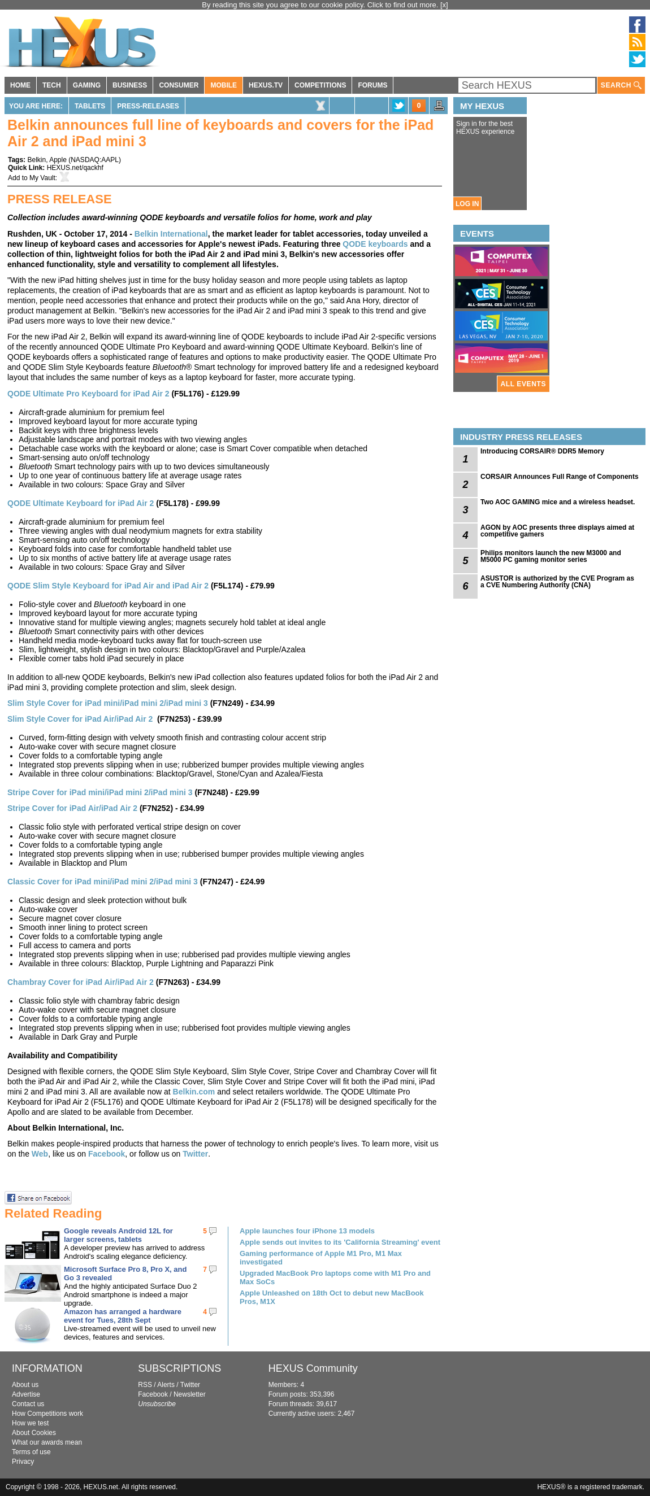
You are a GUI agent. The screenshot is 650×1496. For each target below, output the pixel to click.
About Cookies (34, 1433)
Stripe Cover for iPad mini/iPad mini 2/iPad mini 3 (100, 792)
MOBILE (223, 85)
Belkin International (171, 233)
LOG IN (467, 204)
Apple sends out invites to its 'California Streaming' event (340, 1242)
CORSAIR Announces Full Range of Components (559, 476)
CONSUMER (178, 85)
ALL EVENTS (523, 384)
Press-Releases (148, 106)
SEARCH (621, 85)
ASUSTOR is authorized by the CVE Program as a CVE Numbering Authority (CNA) (557, 581)
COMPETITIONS (320, 85)
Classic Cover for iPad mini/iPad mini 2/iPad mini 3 (102, 881)
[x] (444, 5)
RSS (145, 1385)
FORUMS (372, 85)
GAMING (87, 85)
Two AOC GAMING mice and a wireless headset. (557, 502)
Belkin (36, 160)
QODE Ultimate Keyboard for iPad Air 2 (80, 503)
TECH (51, 85)
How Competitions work (47, 1414)
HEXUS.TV (266, 85)
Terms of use (31, 1452)
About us (25, 1385)
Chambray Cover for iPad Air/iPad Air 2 (80, 982)
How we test (30, 1423)
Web (40, 1153)
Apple (58, 160)
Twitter (195, 1153)
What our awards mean (47, 1442)
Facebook (106, 1153)
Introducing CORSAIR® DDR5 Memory (542, 451)
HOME (20, 85)
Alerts (166, 1385)
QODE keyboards (375, 243)
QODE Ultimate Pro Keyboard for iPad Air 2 (88, 393)
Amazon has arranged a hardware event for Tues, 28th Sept (122, 1315)
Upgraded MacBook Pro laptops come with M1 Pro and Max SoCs (335, 1277)
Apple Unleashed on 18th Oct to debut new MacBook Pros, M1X (332, 1297)
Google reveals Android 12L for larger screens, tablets (118, 1235)
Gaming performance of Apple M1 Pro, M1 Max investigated (321, 1257)
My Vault (42, 178)
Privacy (23, 1462)
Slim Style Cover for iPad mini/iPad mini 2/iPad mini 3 (107, 703)
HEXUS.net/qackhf (75, 168)
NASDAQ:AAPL (95, 160)
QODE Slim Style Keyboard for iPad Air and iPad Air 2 (108, 585)
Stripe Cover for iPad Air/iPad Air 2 (72, 808)
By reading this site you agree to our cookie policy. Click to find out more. (321, 5)
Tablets (90, 106)
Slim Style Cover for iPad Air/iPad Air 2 (80, 718)
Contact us (28, 1404)
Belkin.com (194, 1091)
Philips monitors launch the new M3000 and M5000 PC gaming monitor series (550, 556)
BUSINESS (129, 85)
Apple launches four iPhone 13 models (307, 1231)
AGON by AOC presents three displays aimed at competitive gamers (557, 531)
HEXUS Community (313, 1368)
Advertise (26, 1394)
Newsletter (190, 1394)
